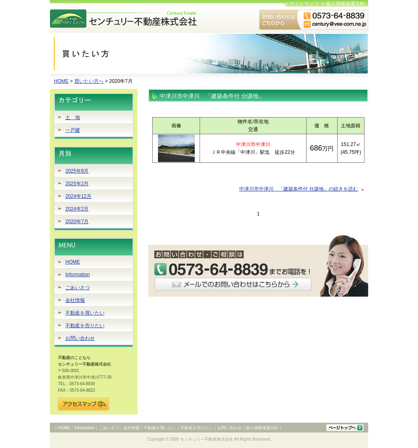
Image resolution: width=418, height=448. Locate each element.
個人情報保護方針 (345, 4)
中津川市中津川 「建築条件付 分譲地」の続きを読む (298, 189)
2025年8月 (77, 171)
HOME (61, 81)
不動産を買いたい (84, 313)
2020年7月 (77, 221)
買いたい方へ (89, 81)
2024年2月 (77, 209)
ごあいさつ (77, 288)
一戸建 (72, 130)
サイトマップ (304, 4)
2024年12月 (78, 196)
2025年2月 (77, 183)
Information (77, 274)
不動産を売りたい (84, 325)
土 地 (72, 117)
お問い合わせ (80, 338)
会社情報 (75, 300)
